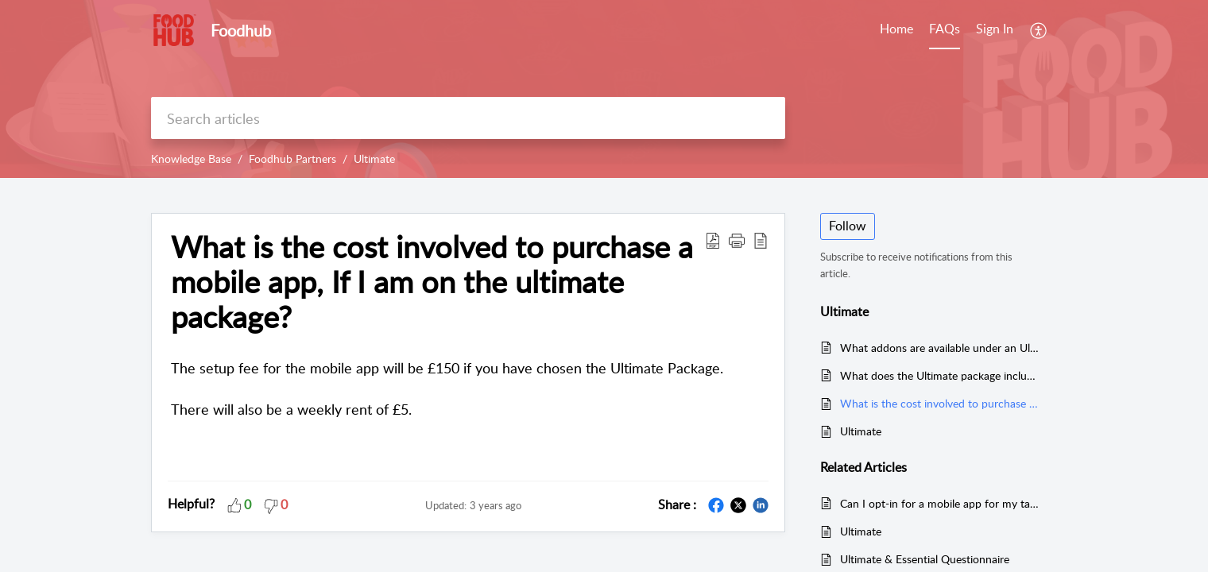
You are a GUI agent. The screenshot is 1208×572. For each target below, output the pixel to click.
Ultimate (374, 158)
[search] (468, 118)
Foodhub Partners (292, 158)
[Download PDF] (713, 240)
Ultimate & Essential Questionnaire (924, 558)
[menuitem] (994, 30)
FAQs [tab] (944, 28)
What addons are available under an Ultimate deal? (940, 347)
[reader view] (761, 240)
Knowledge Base (191, 158)
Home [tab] (896, 28)
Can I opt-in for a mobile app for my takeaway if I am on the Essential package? (940, 503)
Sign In (994, 28)
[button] (737, 240)
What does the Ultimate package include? (940, 375)
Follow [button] (847, 225)
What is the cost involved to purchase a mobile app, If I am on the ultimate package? (432, 282)
